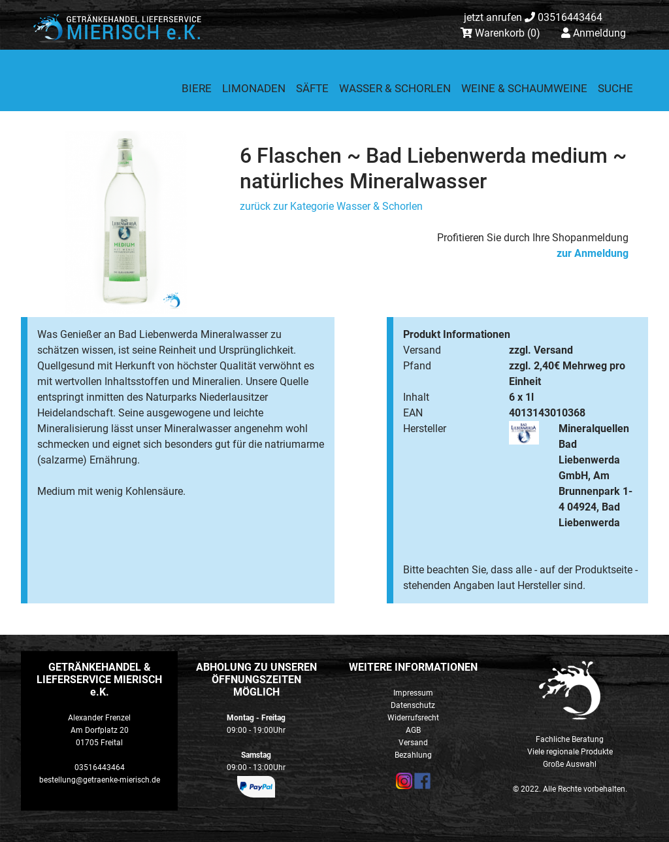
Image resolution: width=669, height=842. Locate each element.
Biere (197, 88)
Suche (615, 88)
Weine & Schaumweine (524, 88)
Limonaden (254, 88)
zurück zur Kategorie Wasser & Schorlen (331, 206)
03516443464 (533, 17)
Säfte (312, 88)
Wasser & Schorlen (395, 88)
